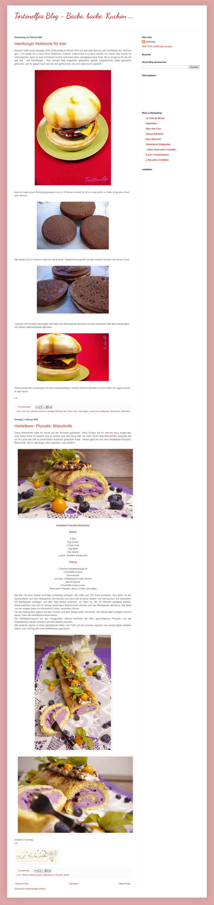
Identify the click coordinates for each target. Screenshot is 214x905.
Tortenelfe (125, 411)
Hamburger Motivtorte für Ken (40, 43)
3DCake (34, 411)
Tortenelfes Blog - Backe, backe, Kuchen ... (74, 15)
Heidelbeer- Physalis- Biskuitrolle (43, 426)
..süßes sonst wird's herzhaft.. (161, 149)
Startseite (73, 883)
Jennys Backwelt (154, 134)
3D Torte (26, 411)
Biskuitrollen (110, 436)
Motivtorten (115, 411)
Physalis (59, 875)
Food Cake (73, 411)
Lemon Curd (94, 411)
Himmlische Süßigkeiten (158, 144)
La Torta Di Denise (155, 118)
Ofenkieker (151, 123)
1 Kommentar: (24, 871)
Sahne (66, 875)
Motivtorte (105, 411)
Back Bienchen (153, 139)
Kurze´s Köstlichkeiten (157, 155)
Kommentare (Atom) (35, 889)
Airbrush (42, 411)
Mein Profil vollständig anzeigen (157, 46)
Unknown (150, 42)
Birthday (50, 411)
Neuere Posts (21, 883)
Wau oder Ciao (153, 128)
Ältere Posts (124, 883)
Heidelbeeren (48, 875)
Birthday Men (61, 411)
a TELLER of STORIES (157, 160)
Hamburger (83, 411)
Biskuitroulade (35, 875)
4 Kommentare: (25, 407)
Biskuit (25, 875)
